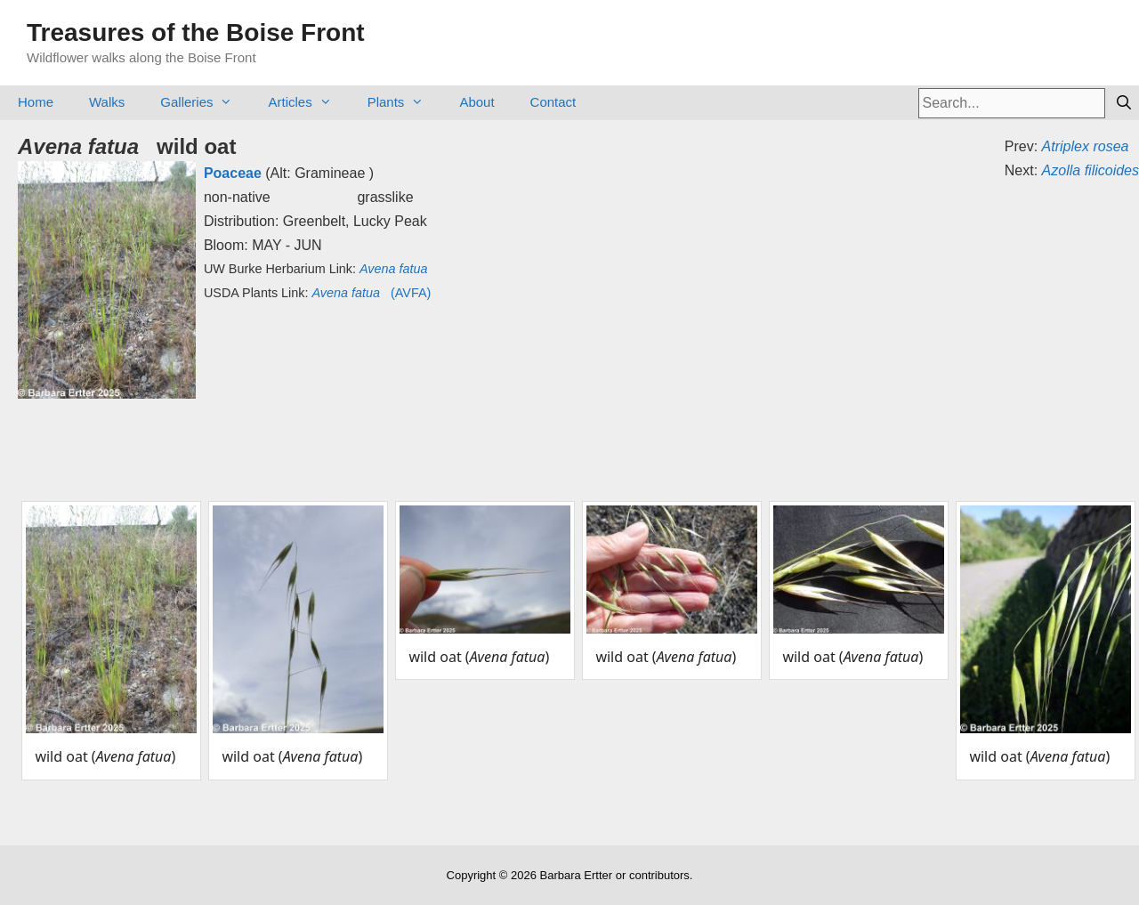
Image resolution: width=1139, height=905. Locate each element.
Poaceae (233, 173)
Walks (107, 101)
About (476, 101)
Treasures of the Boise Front (196, 32)
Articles (308, 101)
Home (35, 101)
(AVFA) (371, 293)
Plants (405, 101)
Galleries (205, 101)
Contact (553, 101)
